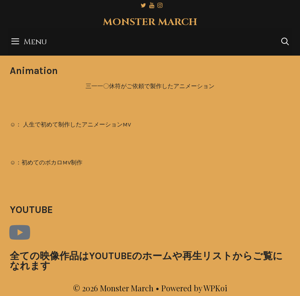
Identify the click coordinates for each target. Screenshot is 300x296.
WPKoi (215, 288)
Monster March (150, 22)
